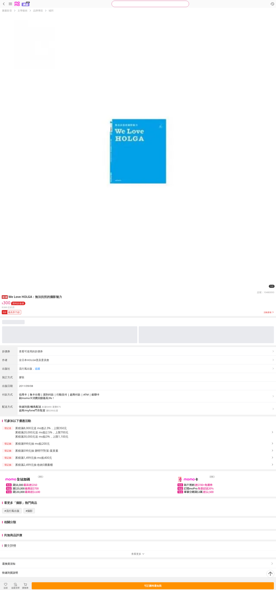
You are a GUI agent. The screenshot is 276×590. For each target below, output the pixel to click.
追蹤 (37, 368)
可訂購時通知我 (152, 585)
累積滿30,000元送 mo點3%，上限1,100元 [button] (41, 436)
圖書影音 (7, 10)
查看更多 (138, 553)
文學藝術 (22, 10)
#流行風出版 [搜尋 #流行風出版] (11, 510)
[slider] (138, 484)
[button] (5, 297)
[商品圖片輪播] (138, 151)
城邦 (51, 10)
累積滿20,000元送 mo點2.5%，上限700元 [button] (41, 432)
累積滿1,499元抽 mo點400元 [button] (33, 458)
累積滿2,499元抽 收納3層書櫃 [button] (34, 465)
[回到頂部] (270, 574)
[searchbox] (150, 4)
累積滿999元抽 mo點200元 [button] (32, 444)
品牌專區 (38, 10)
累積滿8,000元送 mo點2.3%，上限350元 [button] (41, 428)
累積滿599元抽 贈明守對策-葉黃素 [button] (36, 451)
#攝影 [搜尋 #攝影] (29, 510)
